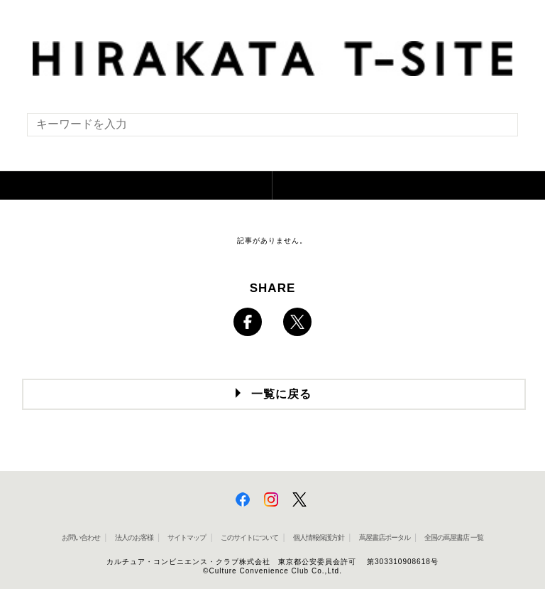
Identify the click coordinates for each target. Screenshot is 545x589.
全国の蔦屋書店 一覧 (453, 537)
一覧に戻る (281, 394)
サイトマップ (186, 537)
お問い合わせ (81, 537)
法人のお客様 (134, 537)
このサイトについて (249, 537)
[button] (136, 185)
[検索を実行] (498, 129)
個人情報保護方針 (318, 537)
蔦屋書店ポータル (384, 537)
